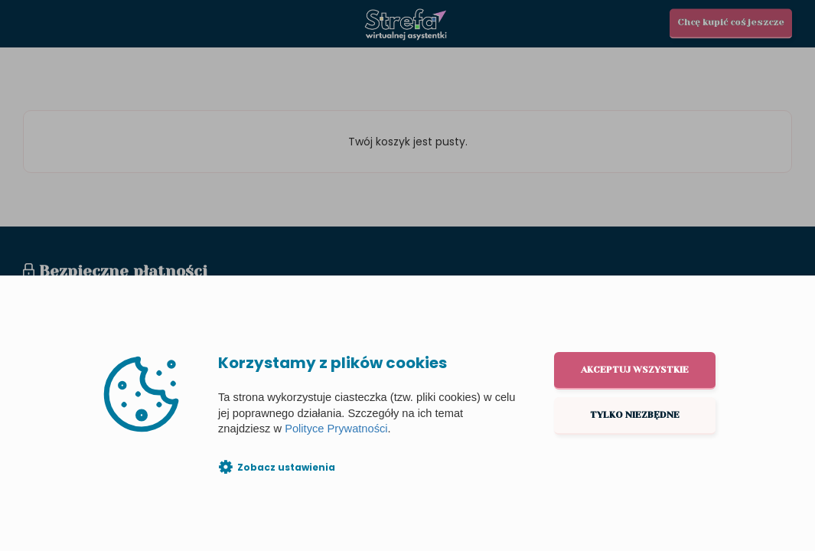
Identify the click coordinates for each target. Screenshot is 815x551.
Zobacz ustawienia (286, 467)
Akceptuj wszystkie (635, 369)
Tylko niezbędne (635, 414)
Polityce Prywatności (336, 428)
